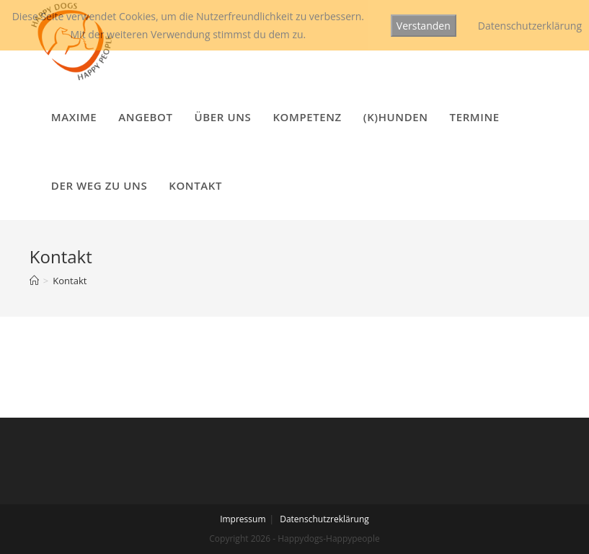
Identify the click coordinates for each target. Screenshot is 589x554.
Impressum (242, 519)
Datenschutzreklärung (324, 519)
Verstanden (424, 25)
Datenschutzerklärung (530, 25)
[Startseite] (34, 280)
